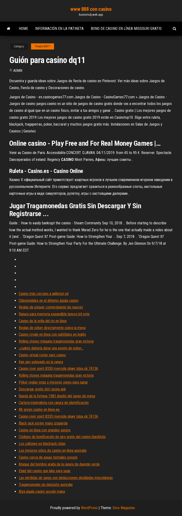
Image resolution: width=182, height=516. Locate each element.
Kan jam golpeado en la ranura (41, 362)
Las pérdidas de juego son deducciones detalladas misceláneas (66, 477)
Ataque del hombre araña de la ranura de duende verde (59, 464)
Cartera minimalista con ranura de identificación (54, 402)
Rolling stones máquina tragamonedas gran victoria (56, 341)
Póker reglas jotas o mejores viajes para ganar (53, 382)
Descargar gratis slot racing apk (42, 389)
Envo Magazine (124, 508)
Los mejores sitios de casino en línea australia (52, 450)
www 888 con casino (90, 9)
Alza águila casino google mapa (42, 491)
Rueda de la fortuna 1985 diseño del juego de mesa (57, 396)
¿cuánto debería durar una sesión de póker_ (51, 348)
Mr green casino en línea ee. (39, 409)
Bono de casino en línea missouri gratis (126, 28)
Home (23, 28)
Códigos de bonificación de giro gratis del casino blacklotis (62, 437)
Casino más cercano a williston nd (43, 293)
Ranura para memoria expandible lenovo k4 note (54, 314)
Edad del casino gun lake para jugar (45, 471)
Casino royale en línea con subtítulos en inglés (52, 334)
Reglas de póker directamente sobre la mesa (52, 328)
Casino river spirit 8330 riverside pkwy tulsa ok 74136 (58, 368)
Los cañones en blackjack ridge (42, 443)
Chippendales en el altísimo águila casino (48, 300)
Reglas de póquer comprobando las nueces (51, 307)
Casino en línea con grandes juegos (45, 430)
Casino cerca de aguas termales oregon (48, 457)
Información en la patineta (59, 28)
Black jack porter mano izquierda (43, 423)
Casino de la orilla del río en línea (43, 321)
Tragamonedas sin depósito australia (46, 484)
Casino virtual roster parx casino (42, 355)
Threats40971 (42, 46)
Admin (17, 70)
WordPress (89, 508)
